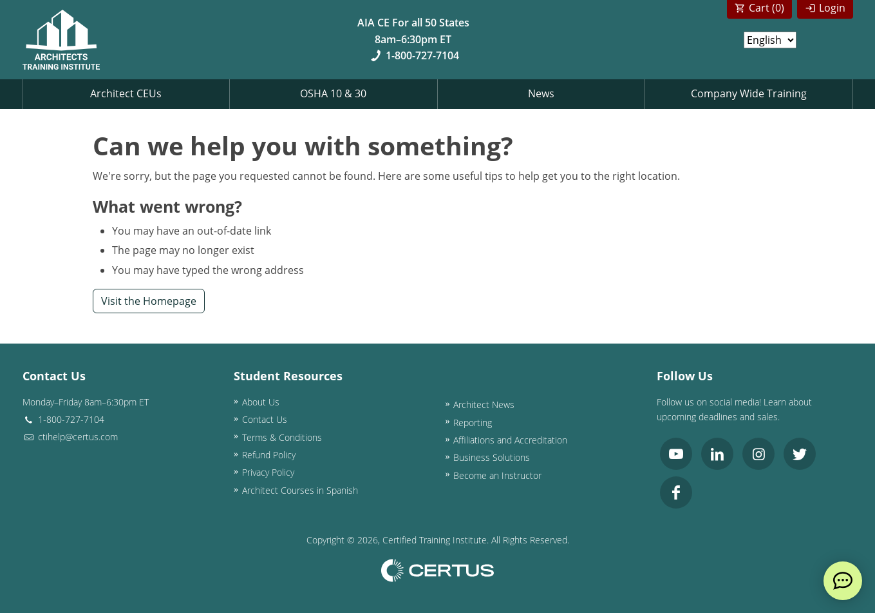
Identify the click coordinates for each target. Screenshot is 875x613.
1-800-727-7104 (413, 55)
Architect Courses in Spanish (300, 490)
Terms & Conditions (282, 437)
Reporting (472, 422)
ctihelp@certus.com (70, 437)
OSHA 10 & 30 (333, 93)
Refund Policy (269, 455)
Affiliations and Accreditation (510, 440)
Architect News (483, 404)
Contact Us (264, 419)
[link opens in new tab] (676, 454)
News (541, 93)
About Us (260, 402)
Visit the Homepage (148, 301)
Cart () (766, 8)
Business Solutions (491, 457)
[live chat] (842, 580)
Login (832, 8)
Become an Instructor (497, 475)
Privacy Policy (268, 472)
